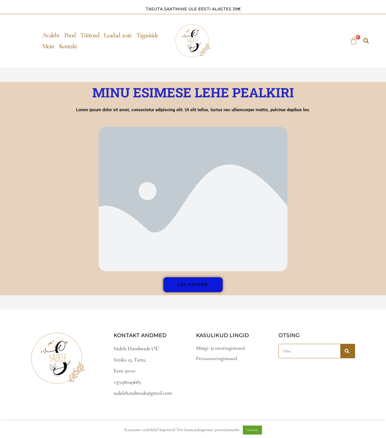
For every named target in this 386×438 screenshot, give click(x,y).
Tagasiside (147, 35)
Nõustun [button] (252, 430)
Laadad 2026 (118, 35)
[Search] (347, 351)
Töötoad (89, 35)
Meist (48, 46)
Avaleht (51, 35)
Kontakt (68, 46)
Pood (70, 35)
